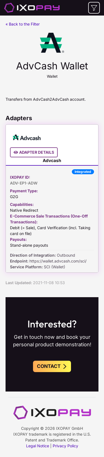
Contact (52, 366)
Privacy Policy (65, 445)
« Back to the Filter (23, 24)
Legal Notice (37, 445)
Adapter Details (34, 152)
